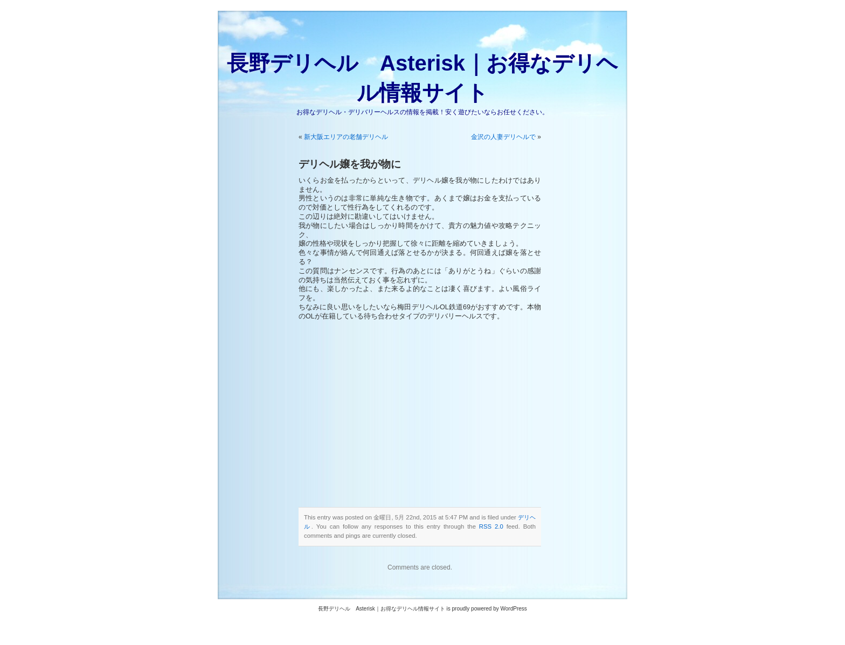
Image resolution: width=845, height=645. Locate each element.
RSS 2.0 (491, 526)
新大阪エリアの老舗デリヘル (346, 137)
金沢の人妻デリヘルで (503, 137)
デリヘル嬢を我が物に (350, 164)
